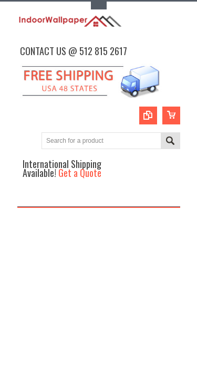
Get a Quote (79, 172)
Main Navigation (26, 197)
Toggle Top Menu (99, 5)
